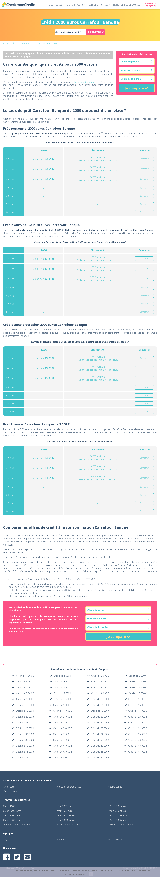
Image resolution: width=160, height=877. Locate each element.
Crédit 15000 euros (65, 815)
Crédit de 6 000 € (100, 687)
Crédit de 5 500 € (62, 687)
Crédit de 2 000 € (100, 675)
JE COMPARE (96, 31)
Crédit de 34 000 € (100, 734)
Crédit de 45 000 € (62, 751)
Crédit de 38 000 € (100, 739)
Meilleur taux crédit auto (67, 824)
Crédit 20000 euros (117, 815)
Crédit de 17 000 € (62, 710)
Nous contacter (115, 839)
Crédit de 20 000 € (24, 716)
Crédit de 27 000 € (137, 722)
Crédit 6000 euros (117, 810)
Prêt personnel (115, 786)
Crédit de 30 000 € (100, 728)
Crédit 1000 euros (12, 806)
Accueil (6, 43)
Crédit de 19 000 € (137, 710)
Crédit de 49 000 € (62, 757)
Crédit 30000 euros (65, 820)
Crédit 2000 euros (64, 806)
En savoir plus (80, 874)
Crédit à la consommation (21, 43)
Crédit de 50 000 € (100, 757)
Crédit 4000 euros (12, 810)
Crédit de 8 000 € (100, 693)
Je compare (136, 88)
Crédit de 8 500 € (137, 693)
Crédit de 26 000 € (100, 722)
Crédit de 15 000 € (137, 704)
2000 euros (39, 43)
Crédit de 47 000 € (137, 751)
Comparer (144, 159)
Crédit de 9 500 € (62, 699)
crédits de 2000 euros (83, 81)
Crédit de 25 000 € (62, 722)
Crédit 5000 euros (64, 810)
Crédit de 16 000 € (24, 710)
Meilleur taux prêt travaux (120, 824)
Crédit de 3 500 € (62, 681)
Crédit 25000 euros (12, 820)
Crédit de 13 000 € (62, 704)
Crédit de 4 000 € (100, 681)
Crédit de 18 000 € (100, 710)
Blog (5, 839)
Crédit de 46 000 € (100, 751)
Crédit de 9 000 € (25, 699)
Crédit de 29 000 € (62, 728)
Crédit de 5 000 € (25, 687)
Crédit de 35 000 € (137, 734)
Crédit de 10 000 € (100, 699)
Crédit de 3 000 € (25, 681)
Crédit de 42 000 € (100, 745)
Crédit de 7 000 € (25, 693)
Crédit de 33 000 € (62, 734)
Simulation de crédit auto (68, 786)
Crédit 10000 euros (12, 815)
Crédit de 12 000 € (24, 704)
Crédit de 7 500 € (62, 693)
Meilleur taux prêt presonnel (17, 824)
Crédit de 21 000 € (62, 716)
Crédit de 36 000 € (24, 739)
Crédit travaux (10, 791)
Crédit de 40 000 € (24, 745)
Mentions (60, 839)
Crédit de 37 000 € (62, 739)
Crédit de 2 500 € (137, 675)
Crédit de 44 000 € (24, 751)
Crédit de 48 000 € (24, 757)
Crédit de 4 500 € (137, 681)
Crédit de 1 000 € (25, 675)
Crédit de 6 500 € (137, 687)
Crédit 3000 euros (117, 806)
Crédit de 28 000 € (24, 728)
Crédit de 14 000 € (100, 704)
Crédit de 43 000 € (137, 745)
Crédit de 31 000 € (137, 728)
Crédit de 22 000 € (100, 716)
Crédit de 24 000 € (24, 722)
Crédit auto (9, 786)
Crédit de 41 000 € (62, 745)
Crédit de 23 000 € (137, 716)
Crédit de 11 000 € (137, 699)
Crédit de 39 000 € (137, 739)
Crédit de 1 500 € (62, 675)
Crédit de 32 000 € (24, 734)
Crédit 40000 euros (117, 820)
